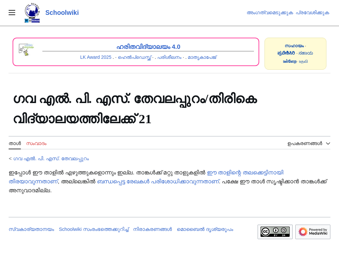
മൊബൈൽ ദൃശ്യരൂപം (205, 229)
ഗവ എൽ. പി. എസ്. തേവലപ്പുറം (51, 158)
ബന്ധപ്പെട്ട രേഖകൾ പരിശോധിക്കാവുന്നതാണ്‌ (158, 181)
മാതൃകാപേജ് (202, 57)
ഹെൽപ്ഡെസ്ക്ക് (134, 57)
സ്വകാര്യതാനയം (31, 229)
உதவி (303, 61)
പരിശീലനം (169, 57)
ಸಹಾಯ (306, 53)
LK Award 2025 (95, 57)
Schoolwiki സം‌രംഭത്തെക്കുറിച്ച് (93, 229)
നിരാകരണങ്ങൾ (152, 229)
